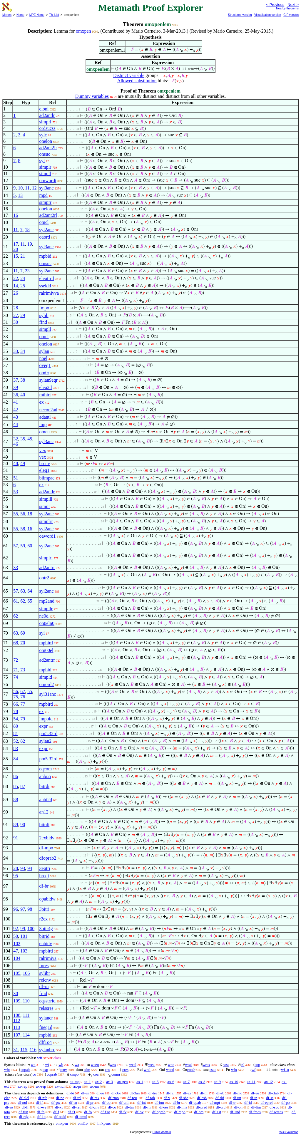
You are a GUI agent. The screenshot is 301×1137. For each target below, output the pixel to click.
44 (15, 424)
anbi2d (45, 799)
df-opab (195, 1102)
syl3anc (46, 187)
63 (22, 590)
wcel (132, 1064)
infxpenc (104, 1123)
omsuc (45, 263)
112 (16, 1020)
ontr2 (44, 577)
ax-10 (234, 1081)
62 (22, 600)
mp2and (47, 600)
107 (16, 1034)
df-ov (139, 1112)
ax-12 (268, 1081)
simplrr (46, 521)
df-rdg (24, 1116)
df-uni (124, 1102)
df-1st (216, 1112)
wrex (206, 1064)
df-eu (255, 1093)
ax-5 (155, 1081)
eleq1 (44, 470)
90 (22, 824)
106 (26, 973)
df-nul (22, 1102)
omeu (44, 431)
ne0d (44, 615)
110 (26, 1000)
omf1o (83, 1123)
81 (15, 733)
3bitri (44, 909)
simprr (45, 202)
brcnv (44, 463)
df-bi (70, 1093)
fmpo (44, 307)
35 (22, 438)
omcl (44, 222)
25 (22, 285)
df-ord (221, 1107)
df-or (100, 1093)
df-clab (273, 1093)
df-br (44, 885)
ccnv (63, 1069)
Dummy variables (92, 96)
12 (34, 187)
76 (22, 696)
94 (29, 868)
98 (29, 909)
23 (27, 270)
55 (15, 513)
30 (15, 322)
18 (27, 229)
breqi (44, 875)
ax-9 (217, 1081)
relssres (46, 1008)
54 (15, 718)
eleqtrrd (46, 278)
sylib (44, 315)
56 (22, 513)
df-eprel (266, 1102)
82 (22, 741)
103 (23, 950)
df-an (85, 1093)
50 (15, 936)
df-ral (77, 1098)
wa (77, 1064)
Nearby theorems (287, 8)
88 (15, 799)
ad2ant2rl (48, 215)
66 (15, 704)
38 (22, 380)
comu (115, 1074)
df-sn (73, 1102)
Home (20, 14)
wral (188, 1064)
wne (171, 1064)
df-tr (232, 1102)
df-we (41, 1107)
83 (15, 748)
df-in (253, 1098)
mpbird (46, 642)
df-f (56, 1112)
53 (15, 491)
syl (42, 160)
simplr (45, 167)
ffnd (43, 322)
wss (226, 1064)
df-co (112, 1107)
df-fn (41, 1112)
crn (107, 1069)
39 (15, 387)
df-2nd (235, 1112)
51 (15, 477)
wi (47, 1064)
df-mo (237, 1093)
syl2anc (46, 229)
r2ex (43, 918)
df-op (106, 1102)
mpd (43, 195)
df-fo (88, 1112)
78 (15, 711)
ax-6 (171, 1081)
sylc (43, 134)
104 (16, 958)
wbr (7, 1069)
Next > (293, 4)
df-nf (204, 1093)
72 (15, 660)
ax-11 (251, 1081)
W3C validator (288, 1132)
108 (16, 1015)
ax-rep (22, 1086)
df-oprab (158, 1112)
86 (15, 776)
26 (15, 293)
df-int (141, 1102)
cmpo (74, 1074)
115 (23, 1049)
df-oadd (60, 1116)
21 (22, 256)
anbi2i (45, 776)
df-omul (81, 1116)
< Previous (275, 4)
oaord (44, 236)
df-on (238, 1107)
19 (29, 244)
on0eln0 (47, 623)
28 (15, 307)
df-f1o (105, 1112)
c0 (242, 1064)
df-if (39, 1102)
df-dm (129, 1107)
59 (22, 545)
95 (15, 875)
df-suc (274, 1107)
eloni (44, 108)
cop (257, 1064)
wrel (147, 1069)
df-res (163, 1107)
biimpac (47, 477)
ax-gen (122, 1081)
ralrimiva (48, 958)
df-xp (59, 1107)
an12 (44, 811)
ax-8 (201, 1081)
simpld (45, 677)
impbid (46, 718)
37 (15, 380)
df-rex (94, 1098)
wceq (95, 1064)
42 (15, 409)
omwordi (47, 180)
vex (42, 450)
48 (15, 463)
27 (15, 315)
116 (33, 1049)
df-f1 (72, 1112)
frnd (43, 993)
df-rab (150, 1098)
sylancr (46, 1017)
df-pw (56, 1102)
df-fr (25, 1107)
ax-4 (139, 1081)
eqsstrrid (47, 1000)
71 (15, 669)
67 (22, 691)
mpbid (45, 256)
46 (15, 444)
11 (27, 187)
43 (15, 417)
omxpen (83, 30)
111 (26, 1015)
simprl (45, 121)
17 (15, 244)
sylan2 (45, 741)
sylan (44, 351)
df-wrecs (276, 1112)
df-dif (219, 1098)
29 (22, 315)
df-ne (60, 1098)
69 (22, 632)
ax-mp (75, 1081)
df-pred (201, 1107)
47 (15, 950)
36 (15, 394)
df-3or (116, 1093)
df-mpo (46, 847)
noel (43, 358)
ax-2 (98, 1081)
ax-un (94, 1086)
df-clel (24, 1098)
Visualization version (267, 14)
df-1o (41, 1116)
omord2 (46, 684)
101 (23, 936)
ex (41, 402)
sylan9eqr (48, 380)
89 (15, 824)
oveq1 (45, 365)
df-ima (182, 1107)
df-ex (187, 1093)
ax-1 (87, 1081)
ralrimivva (49, 293)
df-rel (76, 1107)
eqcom (45, 768)
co (34, 1074)
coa (95, 1074)
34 (22, 351)
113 (16, 1027)
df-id (248, 1102)
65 (29, 600)
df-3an (135, 1093)
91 (15, 837)
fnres (44, 965)
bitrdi (44, 786)
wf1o (285, 1069)
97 (22, 909)
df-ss (269, 1098)
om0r (44, 372)
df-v (167, 1098)
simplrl (46, 557)
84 (15, 758)
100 (30, 928)
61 (15, 600)
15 (15, 256)
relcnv (45, 979)
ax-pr (77, 1086)
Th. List (54, 14)
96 (15, 909)
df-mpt (215, 1102)
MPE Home (36, 14)
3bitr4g (46, 928)
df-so (9, 1107)
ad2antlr (47, 115)
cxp (45, 1069)
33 (15, 351)
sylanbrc (47, 1049)
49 (22, 463)
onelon (45, 141)
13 (20, 195)
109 (16, 1000)
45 (29, 438)
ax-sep (41, 1086)
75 (15, 696)
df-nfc (42, 1098)
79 (22, 718)
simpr (44, 506)
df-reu (132, 1098)
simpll (45, 173)
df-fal (170, 1093)
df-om (198, 1112)
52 (15, 741)
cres (125, 1069)
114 (26, 1034)
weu (151, 1064)
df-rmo (113, 1098)
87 (22, 786)
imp (43, 424)
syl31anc (47, 694)
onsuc (44, 154)
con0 (191, 1069)
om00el (46, 650)
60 (29, 545)
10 (20, 187)
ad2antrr (47, 567)
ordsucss (47, 128)
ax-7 (186, 1081)
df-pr (89, 1102)
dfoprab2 (47, 858)
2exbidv (47, 837)
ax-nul (59, 1086)
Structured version (240, 14)
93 (22, 868)
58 (22, 528)
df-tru (152, 1093)
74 (15, 677)
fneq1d (45, 1027)
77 (22, 704)
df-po (285, 1102)
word (170, 1069)
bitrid (44, 936)
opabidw (47, 898)
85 (15, 786)
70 (22, 642)
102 (16, 943)
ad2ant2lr (48, 147)
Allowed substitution (137, 80)
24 (22, 278)
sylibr (44, 973)
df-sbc (183, 1098)
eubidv (45, 943)
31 (15, 1049)
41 (15, 402)
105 (16, 973)
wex (113, 1064)
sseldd (45, 285)
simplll (45, 499)
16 (15, 215)
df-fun (23, 1112)
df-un (237, 1098)
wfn (234, 1069)
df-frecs (255, 1112)
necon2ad (48, 409)
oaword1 (47, 536)
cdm (87, 1069)
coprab (51, 1074)
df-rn (44, 986)
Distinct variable (128, 75)
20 (15, 249)
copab (25, 1069)
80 (15, 726)
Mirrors (6, 14)
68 (15, 642)
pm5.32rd (48, 733)
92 (15, 928)
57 (15, 545)
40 (22, 394)
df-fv (122, 1112)
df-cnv (94, 1107)
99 (22, 928)
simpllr (46, 608)
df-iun (159, 1102)
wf (254, 1069)
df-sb (220, 1093)
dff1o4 (45, 1042)
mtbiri (45, 394)
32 (15, 438)
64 (29, 590)
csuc (213, 1069)
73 (22, 669)
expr (43, 726)
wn (33, 1064)
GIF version (291, 14)
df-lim (256, 1107)
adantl (45, 417)
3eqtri (44, 868)
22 (15, 278)
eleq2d (45, 387)
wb (60, 1064)
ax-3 (109, 1081)
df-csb (202, 1098)
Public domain (162, 1132)
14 (15, 285)
